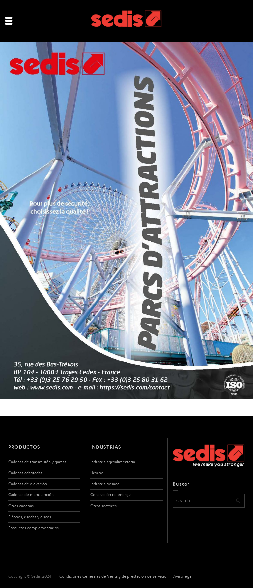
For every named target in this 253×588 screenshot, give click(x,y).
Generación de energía (110, 494)
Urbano (96, 472)
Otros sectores (103, 505)
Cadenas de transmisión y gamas (37, 461)
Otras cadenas (21, 505)
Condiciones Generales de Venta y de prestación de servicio (112, 576)
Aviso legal (182, 576)
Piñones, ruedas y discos (29, 516)
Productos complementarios (33, 527)
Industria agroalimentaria (112, 461)
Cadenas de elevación (27, 483)
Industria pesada (104, 483)
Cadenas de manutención (31, 494)
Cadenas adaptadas (25, 472)
